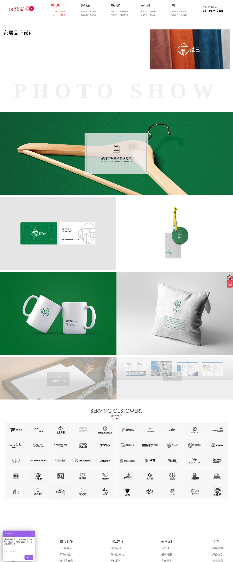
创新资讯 (175, 15)
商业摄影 (84, 11)
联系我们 (184, 15)
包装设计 (63, 15)
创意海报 (153, 11)
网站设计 (114, 11)
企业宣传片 (85, 15)
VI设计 (53, 15)
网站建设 (115, 5)
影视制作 (85, 5)
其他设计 (153, 15)
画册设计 (63, 11)
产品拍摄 (93, 11)
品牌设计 (55, 5)
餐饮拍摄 (93, 15)
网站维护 (114, 15)
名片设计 (144, 11)
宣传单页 (144, 15)
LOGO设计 (54, 11)
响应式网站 (124, 15)
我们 (174, 5)
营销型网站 (124, 11)
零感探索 (175, 11)
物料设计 (145, 5)
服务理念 (184, 11)
